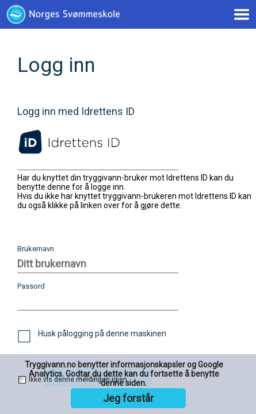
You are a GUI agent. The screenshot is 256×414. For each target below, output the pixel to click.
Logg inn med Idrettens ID (76, 111)
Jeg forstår (128, 398)
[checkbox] (24, 336)
